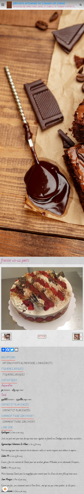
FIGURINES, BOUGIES (14, 375)
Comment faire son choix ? (19, 422)
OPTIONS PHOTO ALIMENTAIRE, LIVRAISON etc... (28, 363)
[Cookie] (5, 489)
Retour (42, 336)
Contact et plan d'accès (16, 410)
